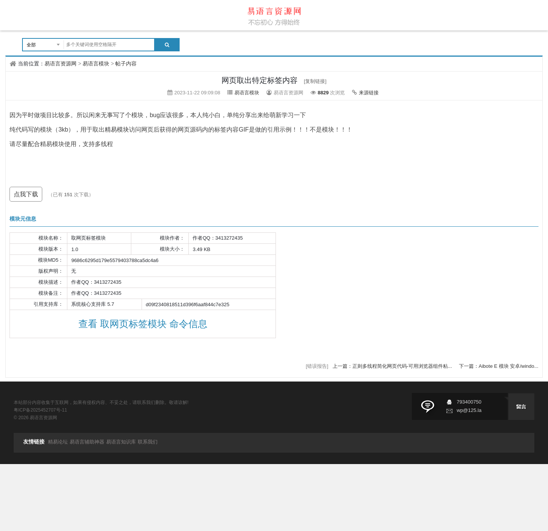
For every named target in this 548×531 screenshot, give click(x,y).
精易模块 (117, 129)
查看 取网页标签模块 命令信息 (142, 323)
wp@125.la (469, 410)
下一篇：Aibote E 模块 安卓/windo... (498, 366)
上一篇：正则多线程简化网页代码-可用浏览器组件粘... (393, 366)
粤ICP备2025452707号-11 (40, 410)
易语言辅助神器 (87, 442)
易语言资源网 (60, 63)
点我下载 (26, 194)
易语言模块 (96, 63)
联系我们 (148, 442)
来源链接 (369, 92)
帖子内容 (126, 63)
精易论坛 (58, 442)
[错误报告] (317, 366)
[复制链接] (315, 81)
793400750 (469, 402)
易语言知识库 (121, 442)
